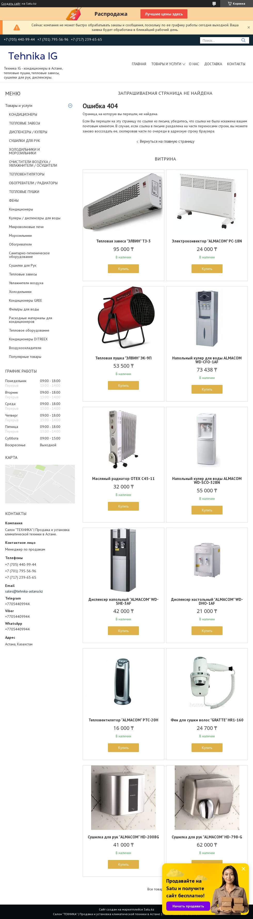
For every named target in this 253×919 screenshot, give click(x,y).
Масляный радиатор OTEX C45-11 (123, 478)
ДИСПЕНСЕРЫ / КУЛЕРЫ (28, 132)
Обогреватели (20, 244)
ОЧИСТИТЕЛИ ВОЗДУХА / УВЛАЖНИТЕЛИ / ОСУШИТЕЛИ (33, 163)
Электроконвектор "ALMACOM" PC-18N (207, 241)
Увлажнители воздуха (26, 283)
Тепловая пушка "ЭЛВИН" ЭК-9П (123, 358)
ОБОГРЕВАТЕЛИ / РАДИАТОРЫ (33, 183)
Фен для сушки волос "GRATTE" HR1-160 (207, 720)
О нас (194, 64)
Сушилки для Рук (22, 265)
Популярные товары (25, 356)
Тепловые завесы (23, 274)
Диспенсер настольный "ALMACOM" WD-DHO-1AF (207, 601)
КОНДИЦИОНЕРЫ (23, 114)
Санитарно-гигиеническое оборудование (29, 255)
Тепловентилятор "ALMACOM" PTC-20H (123, 720)
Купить (123, 268)
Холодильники (20, 291)
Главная (139, 64)
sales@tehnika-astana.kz (24, 591)
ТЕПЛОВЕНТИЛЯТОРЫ (26, 174)
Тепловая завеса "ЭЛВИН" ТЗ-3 (123, 241)
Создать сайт (10, 3)
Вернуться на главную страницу (167, 141)
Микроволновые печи (26, 226)
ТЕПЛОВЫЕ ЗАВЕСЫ (24, 123)
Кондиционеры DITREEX (28, 339)
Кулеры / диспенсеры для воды (34, 218)
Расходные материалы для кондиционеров (30, 320)
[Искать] (243, 40)
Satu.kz (149, 909)
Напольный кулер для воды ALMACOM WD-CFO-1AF (207, 360)
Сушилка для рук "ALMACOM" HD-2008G (123, 837)
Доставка (213, 64)
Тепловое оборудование (29, 330)
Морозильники (20, 235)
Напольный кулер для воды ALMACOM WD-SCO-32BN (207, 480)
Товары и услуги (166, 64)
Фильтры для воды (24, 309)
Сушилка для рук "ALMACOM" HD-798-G (207, 837)
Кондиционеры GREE (25, 300)
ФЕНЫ (14, 200)
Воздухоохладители (25, 347)
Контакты (236, 64)
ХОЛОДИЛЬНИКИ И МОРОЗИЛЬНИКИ (24, 151)
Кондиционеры (21, 209)
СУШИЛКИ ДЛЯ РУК (24, 140)
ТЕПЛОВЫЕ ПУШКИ (24, 191)
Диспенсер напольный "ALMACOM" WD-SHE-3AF (124, 601)
